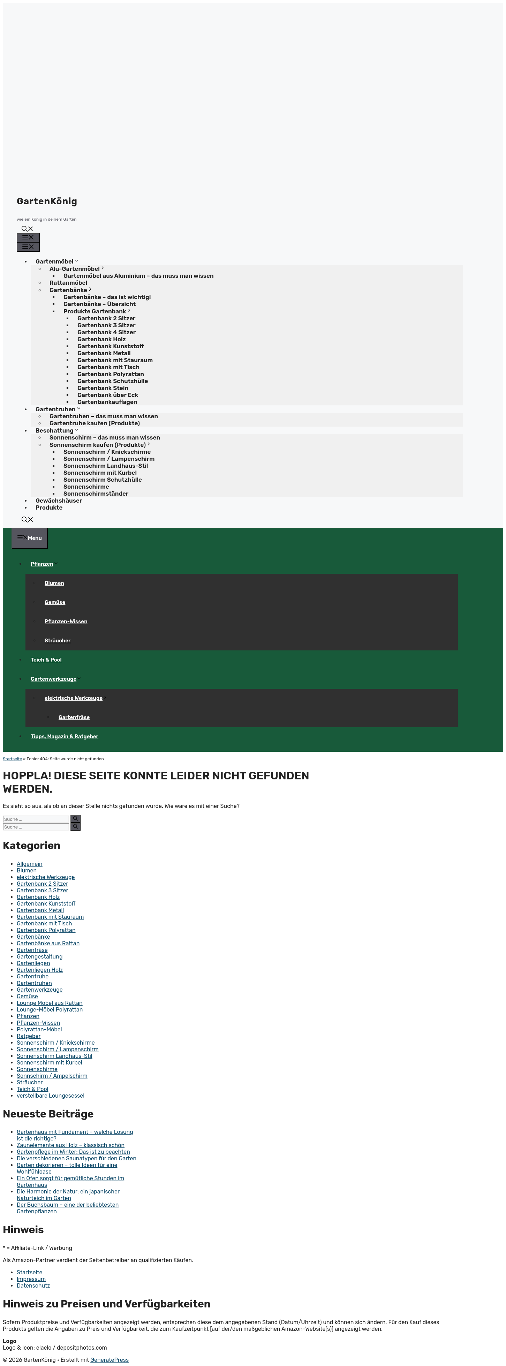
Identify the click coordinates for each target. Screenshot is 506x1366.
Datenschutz (33, 1285)
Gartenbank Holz (38, 897)
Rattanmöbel (68, 282)
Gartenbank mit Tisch (44, 923)
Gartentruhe (32, 976)
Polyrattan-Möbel (39, 1029)
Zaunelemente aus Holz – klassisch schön (70, 1145)
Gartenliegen (33, 963)
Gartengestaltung (40, 956)
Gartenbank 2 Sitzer (42, 883)
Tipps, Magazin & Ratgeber (64, 736)
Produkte (49, 507)
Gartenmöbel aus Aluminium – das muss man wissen (138, 275)
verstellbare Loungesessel (50, 1095)
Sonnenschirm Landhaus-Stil (54, 1056)
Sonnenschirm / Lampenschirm (58, 1049)
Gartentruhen (34, 983)
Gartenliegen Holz (40, 970)
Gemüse (55, 602)
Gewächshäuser (59, 500)
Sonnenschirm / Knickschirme (56, 1042)
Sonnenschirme (37, 1069)
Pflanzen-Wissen (66, 621)
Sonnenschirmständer (95, 493)
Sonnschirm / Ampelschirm (52, 1076)
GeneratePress (109, 1360)
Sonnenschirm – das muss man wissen (105, 437)
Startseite (12, 758)
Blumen (54, 583)
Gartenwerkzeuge (59, 679)
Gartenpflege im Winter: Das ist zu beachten (73, 1151)
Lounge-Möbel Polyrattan (50, 1009)
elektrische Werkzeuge (79, 698)
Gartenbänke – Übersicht (99, 303)
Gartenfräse (74, 717)
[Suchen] (75, 819)
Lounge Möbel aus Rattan (50, 1003)
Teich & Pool (46, 660)
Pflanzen (47, 564)
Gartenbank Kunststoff (46, 903)
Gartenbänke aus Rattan (48, 943)
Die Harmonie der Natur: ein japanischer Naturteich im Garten (68, 1194)
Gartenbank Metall (40, 910)
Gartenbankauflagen (107, 401)
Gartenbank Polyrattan (46, 930)
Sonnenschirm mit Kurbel (49, 1062)
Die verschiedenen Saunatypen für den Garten (76, 1158)
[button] (27, 229)
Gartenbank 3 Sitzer (42, 890)
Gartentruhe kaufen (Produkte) (95, 423)
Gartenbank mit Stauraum (50, 917)
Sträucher (58, 641)
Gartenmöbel (60, 261)
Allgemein (30, 864)
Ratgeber (29, 1036)
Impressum (31, 1279)
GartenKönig (47, 201)
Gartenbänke (33, 936)
